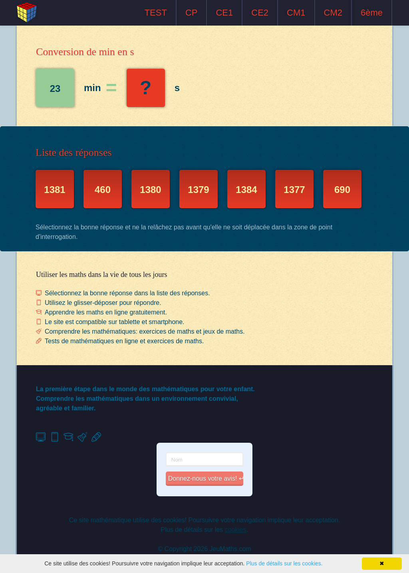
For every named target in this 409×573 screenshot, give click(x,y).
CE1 (224, 13)
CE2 (259, 13)
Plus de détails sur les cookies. (284, 563)
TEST (156, 13)
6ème (372, 13)
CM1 (296, 13)
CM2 (333, 13)
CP (191, 13)
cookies (235, 529)
